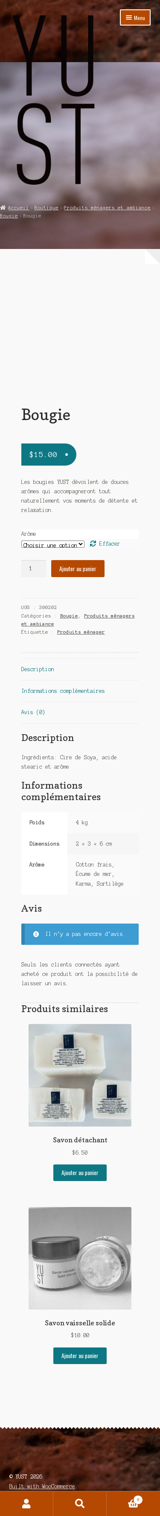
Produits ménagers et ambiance (107, 207)
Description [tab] (37, 669)
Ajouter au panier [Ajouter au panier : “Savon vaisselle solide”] (80, 1355)
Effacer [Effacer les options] (109, 543)
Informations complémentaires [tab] (63, 691)
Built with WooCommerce (42, 1486)
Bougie (9, 215)
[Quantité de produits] (33, 568)
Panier (125, 1499)
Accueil (18, 207)
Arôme (28, 534)
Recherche (80, 1503)
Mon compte (26, 1503)
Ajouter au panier (77, 568)
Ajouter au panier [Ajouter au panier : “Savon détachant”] (80, 1172)
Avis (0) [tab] (33, 712)
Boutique (46, 207)
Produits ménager (81, 632)
